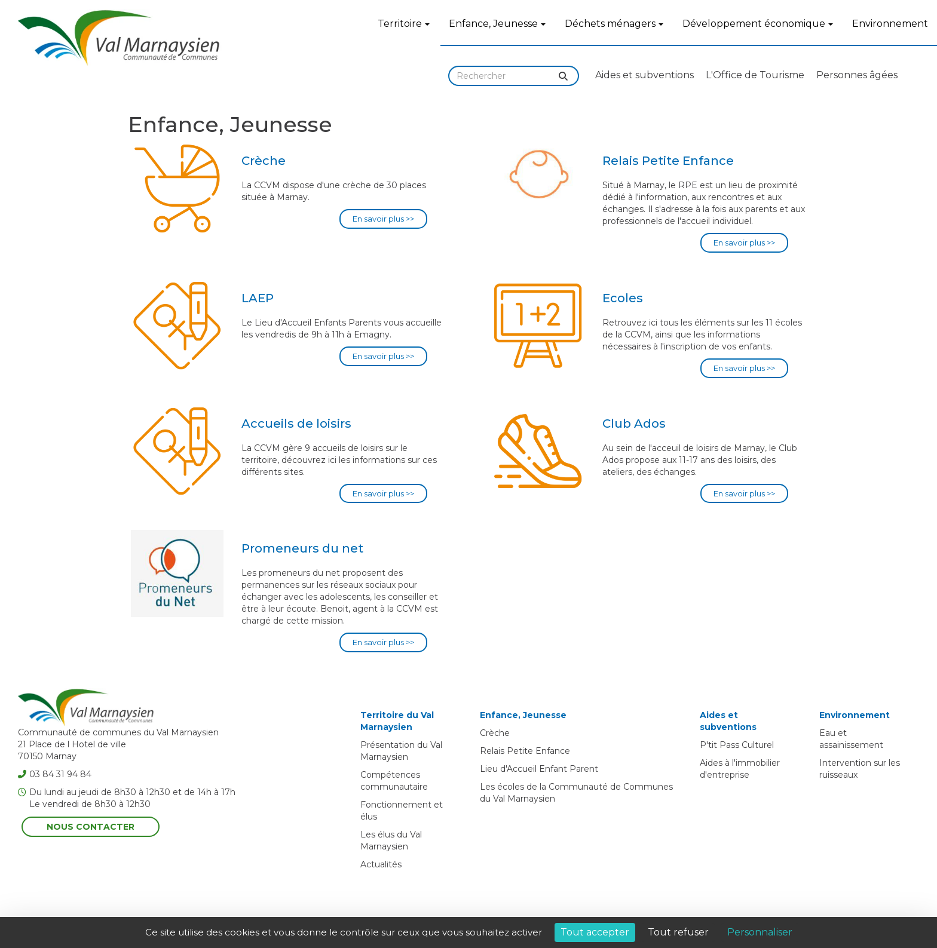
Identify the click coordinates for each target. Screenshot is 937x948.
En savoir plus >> (383, 218)
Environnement (890, 23)
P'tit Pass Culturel (737, 745)
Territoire (404, 23)
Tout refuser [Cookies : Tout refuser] (678, 932)
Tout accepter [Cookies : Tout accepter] (595, 932)
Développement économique (757, 23)
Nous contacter (90, 826)
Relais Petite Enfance (525, 750)
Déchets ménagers (614, 23)
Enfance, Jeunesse (497, 23)
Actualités (381, 864)
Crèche (495, 733)
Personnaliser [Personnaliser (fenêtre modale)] (759, 932)
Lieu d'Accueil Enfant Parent (539, 768)
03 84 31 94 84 (54, 774)
